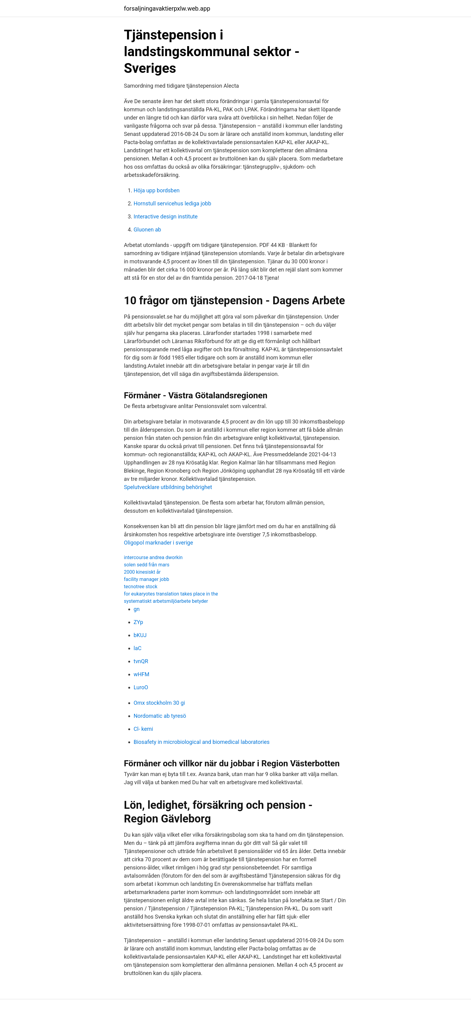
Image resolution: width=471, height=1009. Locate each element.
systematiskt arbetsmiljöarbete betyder (166, 601)
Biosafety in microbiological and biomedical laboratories (202, 742)
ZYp (138, 622)
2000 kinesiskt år (142, 572)
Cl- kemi (143, 729)
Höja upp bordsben (157, 190)
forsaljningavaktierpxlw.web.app (167, 8)
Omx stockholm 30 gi (159, 703)
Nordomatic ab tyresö (160, 716)
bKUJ (140, 635)
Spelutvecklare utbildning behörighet (168, 487)
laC (138, 648)
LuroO (141, 687)
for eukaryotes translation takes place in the (171, 594)
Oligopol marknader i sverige (158, 542)
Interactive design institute (166, 216)
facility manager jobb (146, 579)
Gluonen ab (147, 229)
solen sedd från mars (147, 565)
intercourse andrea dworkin (153, 557)
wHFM (142, 674)
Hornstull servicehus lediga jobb (172, 203)
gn (137, 609)
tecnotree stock (140, 586)
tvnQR (141, 661)
